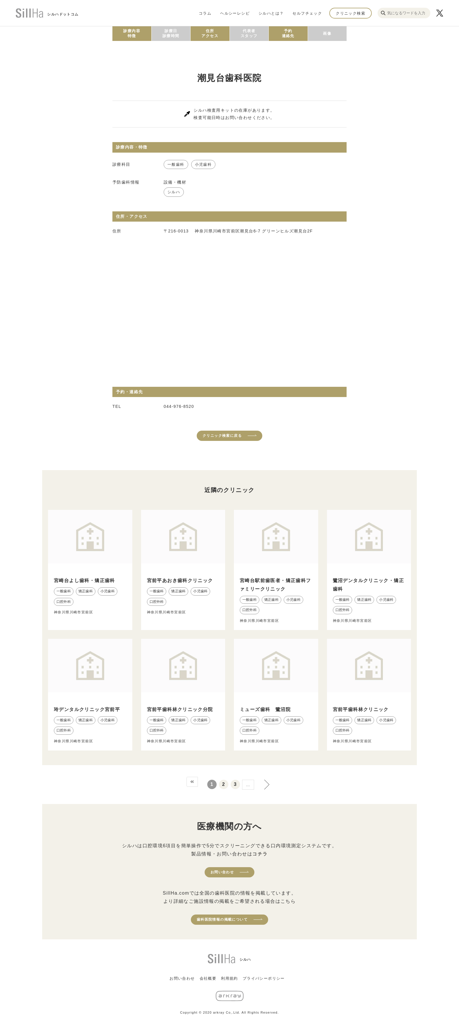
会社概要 (208, 978)
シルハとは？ (271, 13)
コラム (205, 13)
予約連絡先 (288, 33)
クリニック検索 (350, 13)
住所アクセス (209, 33)
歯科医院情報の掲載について (222, 919)
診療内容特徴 (131, 33)
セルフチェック (307, 13)
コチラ (260, 853)
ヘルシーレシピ (235, 13)
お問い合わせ (222, 872)
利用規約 (229, 978)
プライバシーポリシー (264, 978)
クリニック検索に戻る (222, 436)
